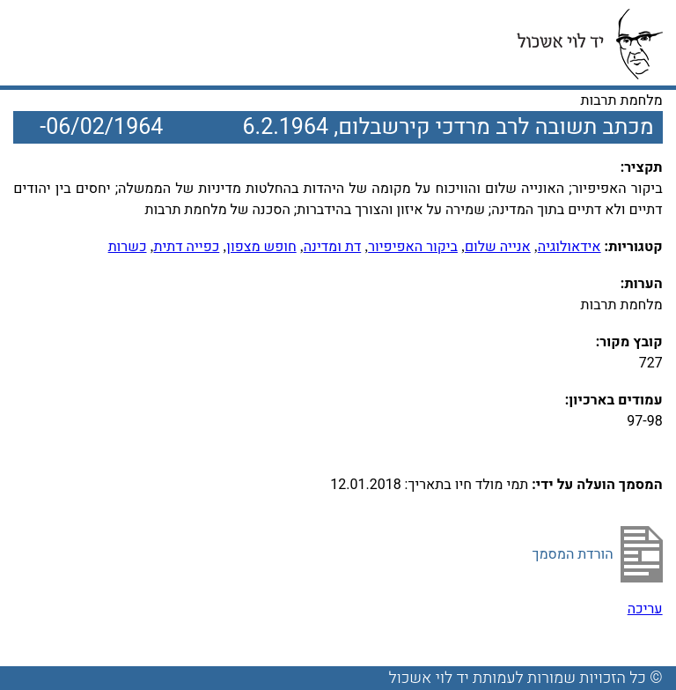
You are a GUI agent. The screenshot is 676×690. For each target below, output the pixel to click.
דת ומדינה (333, 246)
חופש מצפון (261, 246)
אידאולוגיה (569, 246)
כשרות (127, 246)
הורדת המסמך (573, 554)
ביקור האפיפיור (413, 246)
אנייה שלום (498, 246)
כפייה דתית (187, 246)
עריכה (645, 609)
